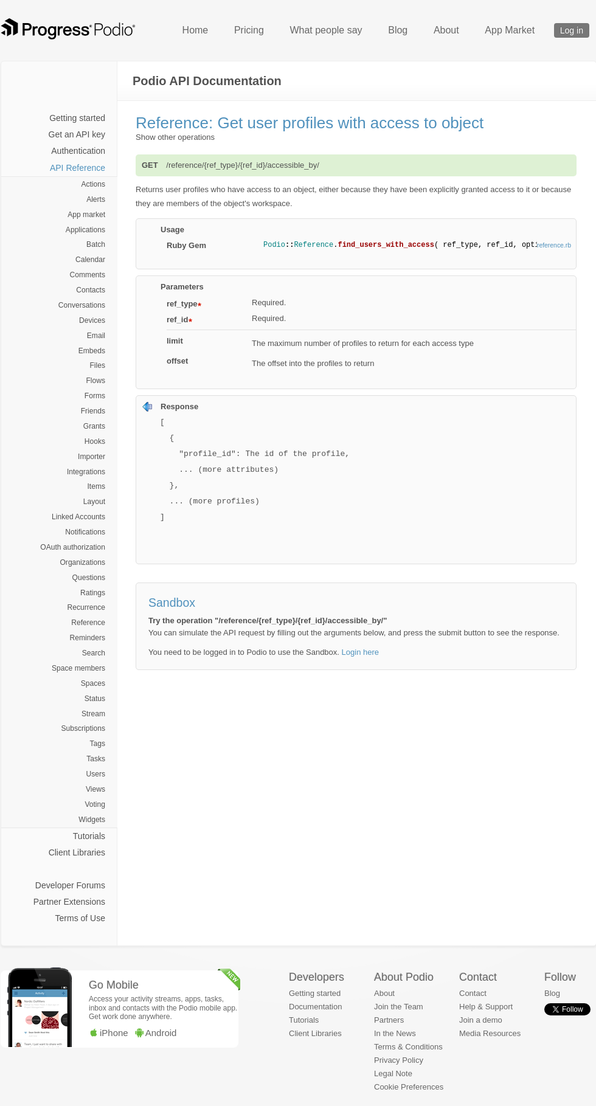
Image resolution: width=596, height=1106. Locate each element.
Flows (95, 380)
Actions (93, 184)
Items (96, 486)
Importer (91, 456)
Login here (360, 652)
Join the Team (398, 1006)
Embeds (91, 351)
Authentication (78, 151)
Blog (397, 30)
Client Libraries (77, 852)
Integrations (86, 472)
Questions (88, 577)
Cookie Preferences (408, 1086)
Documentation (315, 1006)
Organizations (82, 562)
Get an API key (77, 134)
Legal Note (393, 1073)
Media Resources (490, 1033)
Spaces (93, 683)
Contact (473, 993)
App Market (510, 30)
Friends (93, 411)
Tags (97, 743)
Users (95, 774)
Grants (94, 426)
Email (96, 335)
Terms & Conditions (408, 1046)
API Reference (77, 168)
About (446, 30)
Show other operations (175, 137)
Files (97, 365)
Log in (571, 30)
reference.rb (554, 245)
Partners (389, 1020)
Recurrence (86, 607)
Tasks (95, 759)
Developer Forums (70, 885)
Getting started (77, 118)
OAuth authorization (72, 547)
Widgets (91, 819)
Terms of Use (80, 918)
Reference (88, 622)
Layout (94, 501)
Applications (85, 230)
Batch (95, 244)
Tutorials (89, 836)
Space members (78, 668)
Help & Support (486, 1006)
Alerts (95, 199)
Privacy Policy (398, 1060)
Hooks (95, 441)
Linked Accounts (78, 517)
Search (93, 653)
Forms (95, 396)
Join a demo (480, 1020)
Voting (95, 804)
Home (195, 30)
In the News (395, 1033)
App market (86, 214)
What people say (325, 30)
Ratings (92, 593)
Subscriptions (83, 728)
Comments (87, 275)
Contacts (90, 290)
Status (95, 698)
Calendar (90, 259)
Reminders (87, 638)
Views (95, 789)
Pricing (249, 30)
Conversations (81, 305)
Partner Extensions (69, 902)
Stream (93, 714)
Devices (92, 320)
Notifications (85, 532)
